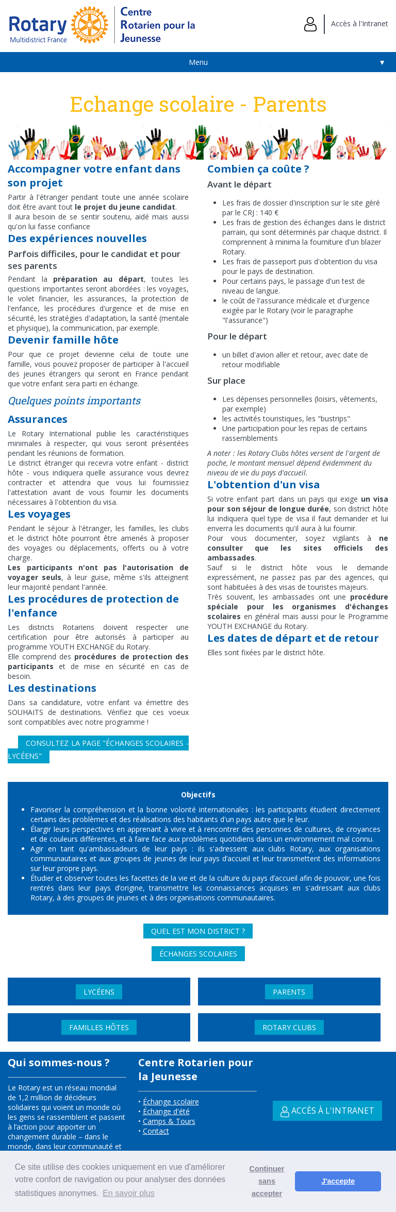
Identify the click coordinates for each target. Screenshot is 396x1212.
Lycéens (99, 992)
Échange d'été (166, 1111)
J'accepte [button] (338, 1181)
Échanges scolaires (198, 954)
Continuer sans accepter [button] (267, 1181)
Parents (289, 992)
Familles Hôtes (99, 1027)
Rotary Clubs (289, 1027)
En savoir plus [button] (129, 1193)
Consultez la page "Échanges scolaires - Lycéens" (98, 749)
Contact (156, 1131)
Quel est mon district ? (198, 931)
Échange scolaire (171, 1101)
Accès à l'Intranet (346, 23)
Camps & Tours (169, 1121)
